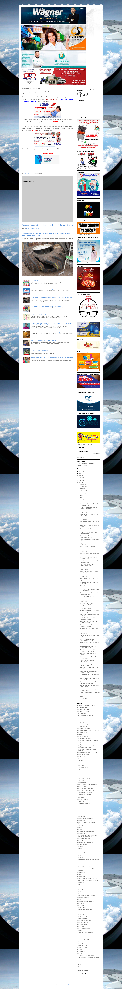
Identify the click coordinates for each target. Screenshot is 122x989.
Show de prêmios (82, 947)
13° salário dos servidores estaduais (87, 705)
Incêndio (80, 874)
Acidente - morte (82, 707)
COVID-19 (81, 801)
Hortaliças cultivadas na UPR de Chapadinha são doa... (88, 647)
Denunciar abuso (82, 970)
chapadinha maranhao (84, 776)
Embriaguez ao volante (84, 838)
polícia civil (81, 903)
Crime (80, 809)
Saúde (80, 934)
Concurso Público (82, 786)
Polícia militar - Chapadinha (85, 909)
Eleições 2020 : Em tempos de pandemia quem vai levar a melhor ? (47, 306)
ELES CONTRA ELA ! (36, 280)
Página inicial (48, 225)
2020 (80, 478)
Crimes (80, 812)
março (82, 696)
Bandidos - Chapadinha (84, 728)
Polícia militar (81, 907)
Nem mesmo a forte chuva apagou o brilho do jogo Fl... (89, 689)
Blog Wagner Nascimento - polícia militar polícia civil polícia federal (88, 746)
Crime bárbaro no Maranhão (85, 811)
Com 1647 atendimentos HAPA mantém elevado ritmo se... (87, 650)
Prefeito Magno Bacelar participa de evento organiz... (89, 529)
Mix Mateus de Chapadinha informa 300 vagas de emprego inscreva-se (48, 289)
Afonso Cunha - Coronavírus (85, 715)
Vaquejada (81, 961)
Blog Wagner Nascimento (84, 738)
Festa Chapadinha (83, 854)
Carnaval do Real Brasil (84, 767)
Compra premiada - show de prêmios (87, 784)
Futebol (80, 865)
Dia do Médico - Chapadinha (85, 818)
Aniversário (81, 719)
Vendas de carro (82, 963)
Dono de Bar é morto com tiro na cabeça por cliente (43, 340)
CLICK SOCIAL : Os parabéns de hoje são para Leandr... (89, 671)
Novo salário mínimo (83, 897)
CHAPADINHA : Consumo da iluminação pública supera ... (87, 639)
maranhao (81, 888)
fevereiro (82, 698)
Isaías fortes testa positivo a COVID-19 (88, 878)
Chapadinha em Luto (83, 775)
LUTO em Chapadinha (84, 886)
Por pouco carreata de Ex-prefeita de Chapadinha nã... (89, 593)
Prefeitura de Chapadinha (84, 920)
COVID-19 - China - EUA (84, 803)
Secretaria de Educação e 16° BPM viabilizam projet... (89, 629)
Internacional (81, 876)
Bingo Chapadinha (83, 736)
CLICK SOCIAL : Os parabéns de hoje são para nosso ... (89, 526)
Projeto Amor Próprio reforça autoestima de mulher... (87, 565)
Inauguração (81, 872)
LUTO (79, 884)
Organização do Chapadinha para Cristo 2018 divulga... (88, 536)
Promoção (81, 926)
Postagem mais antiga (65, 225)
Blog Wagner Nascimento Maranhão (87, 752)
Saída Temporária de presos (85, 932)
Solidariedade (81, 951)
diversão (80, 825)
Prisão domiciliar (82, 924)
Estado (80, 848)
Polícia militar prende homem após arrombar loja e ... (88, 533)
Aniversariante (82, 717)
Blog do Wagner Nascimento (86, 463)
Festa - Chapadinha (83, 852)
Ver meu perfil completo (83, 465)
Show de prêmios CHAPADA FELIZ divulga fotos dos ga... (89, 607)
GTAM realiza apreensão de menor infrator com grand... (88, 625)
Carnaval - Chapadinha (84, 762)
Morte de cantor (82, 891)
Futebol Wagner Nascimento (85, 866)
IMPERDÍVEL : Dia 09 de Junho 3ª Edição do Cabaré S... (88, 558)
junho (81, 497)
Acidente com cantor (83, 709)
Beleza (80, 734)
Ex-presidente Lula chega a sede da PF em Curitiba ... (89, 664)
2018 (80, 482)
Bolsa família (81, 756)
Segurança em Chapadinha (85, 938)
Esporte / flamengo (83, 844)
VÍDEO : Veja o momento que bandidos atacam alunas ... (90, 550)
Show (79, 941)
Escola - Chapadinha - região (85, 842)
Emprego (80, 840)
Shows (80, 949)
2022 (80, 473)
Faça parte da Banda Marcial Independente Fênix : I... (87, 604)
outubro (82, 488)
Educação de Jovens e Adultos (86, 831)
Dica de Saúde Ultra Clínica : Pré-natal (40, 314)
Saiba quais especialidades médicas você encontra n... (89, 600)
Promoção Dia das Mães (84, 928)
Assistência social (82, 722)
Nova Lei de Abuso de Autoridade (86, 895)
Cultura (80, 814)
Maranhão (81, 890)
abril (81, 502)
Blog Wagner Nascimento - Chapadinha (88, 742)
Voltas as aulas (82, 966)
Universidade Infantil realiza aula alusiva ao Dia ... (88, 586)
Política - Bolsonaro (83, 913)
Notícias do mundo (83, 893)
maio (81, 499)
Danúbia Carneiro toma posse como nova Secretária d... (89, 622)
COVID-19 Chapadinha (84, 805)
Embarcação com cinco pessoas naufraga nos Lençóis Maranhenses (88, 836)
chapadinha (81, 771)
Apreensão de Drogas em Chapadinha (88, 721)
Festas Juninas (82, 857)
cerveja (80, 769)
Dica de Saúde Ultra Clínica (85, 820)
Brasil (79, 758)
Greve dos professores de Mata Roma (88, 868)
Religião (80, 930)
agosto (82, 493)
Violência (80, 965)
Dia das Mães (81, 816)
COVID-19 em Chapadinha (85, 807)
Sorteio (80, 953)
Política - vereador (83, 916)
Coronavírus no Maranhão (85, 794)
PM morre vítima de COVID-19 (86, 901)
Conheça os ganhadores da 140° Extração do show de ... (88, 682)
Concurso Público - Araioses (85, 788)
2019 (80, 480)
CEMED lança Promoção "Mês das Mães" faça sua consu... (88, 508)
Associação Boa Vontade (84, 724)
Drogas (80, 827)
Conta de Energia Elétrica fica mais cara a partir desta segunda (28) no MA (49, 332)
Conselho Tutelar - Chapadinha (86, 790)
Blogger (68, 984)
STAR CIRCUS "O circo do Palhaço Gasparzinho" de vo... (89, 515)
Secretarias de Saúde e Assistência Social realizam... (89, 575)
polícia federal (81, 905)
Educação (81, 829)
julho (81, 495)
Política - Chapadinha (83, 915)
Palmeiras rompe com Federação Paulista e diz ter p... (88, 657)
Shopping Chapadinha (84, 939)
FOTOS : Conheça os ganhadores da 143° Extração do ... (89, 568)
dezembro (82, 484)
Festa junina (81, 856)
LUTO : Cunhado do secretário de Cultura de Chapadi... (88, 618)
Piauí (79, 899)
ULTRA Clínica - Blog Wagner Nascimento (89, 957)
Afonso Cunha (82, 713)
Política (80, 911)
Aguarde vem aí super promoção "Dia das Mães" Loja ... (89, 561)
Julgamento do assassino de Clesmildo (88, 880)
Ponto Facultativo (82, 918)
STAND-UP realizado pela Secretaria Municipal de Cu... (89, 504)
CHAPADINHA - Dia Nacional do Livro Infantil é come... (89, 511)
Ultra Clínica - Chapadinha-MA (86, 959)
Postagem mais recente (30, 225)
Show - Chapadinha (83, 943)
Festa (79, 850)
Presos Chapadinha (83, 922)
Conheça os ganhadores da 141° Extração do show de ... (88, 661)
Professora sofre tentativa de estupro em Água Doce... (89, 668)
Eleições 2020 (82, 833)
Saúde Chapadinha (83, 936)
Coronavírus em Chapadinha (85, 792)
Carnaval (80, 760)
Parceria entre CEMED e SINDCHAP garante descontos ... (89, 579)
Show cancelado (82, 945)
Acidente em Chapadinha (84, 711)
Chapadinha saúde (83, 780)
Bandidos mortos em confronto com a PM (88, 730)
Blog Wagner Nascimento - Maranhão (87, 744)
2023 (80, 471)
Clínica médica (82, 782)
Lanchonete (81, 882)
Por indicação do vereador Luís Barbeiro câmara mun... (87, 547)
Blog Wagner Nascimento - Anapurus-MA (88, 740)
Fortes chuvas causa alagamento (86, 863)
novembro (82, 486)
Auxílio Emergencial (83, 726)
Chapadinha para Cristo (84, 778)
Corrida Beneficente (83, 799)
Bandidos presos (82, 732)
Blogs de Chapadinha (83, 754)
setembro (82, 490)
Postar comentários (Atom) (33, 228)
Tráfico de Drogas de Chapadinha (86, 955)
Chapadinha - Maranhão (84, 773)
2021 (80, 475)
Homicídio (81, 870)
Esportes (80, 846)
